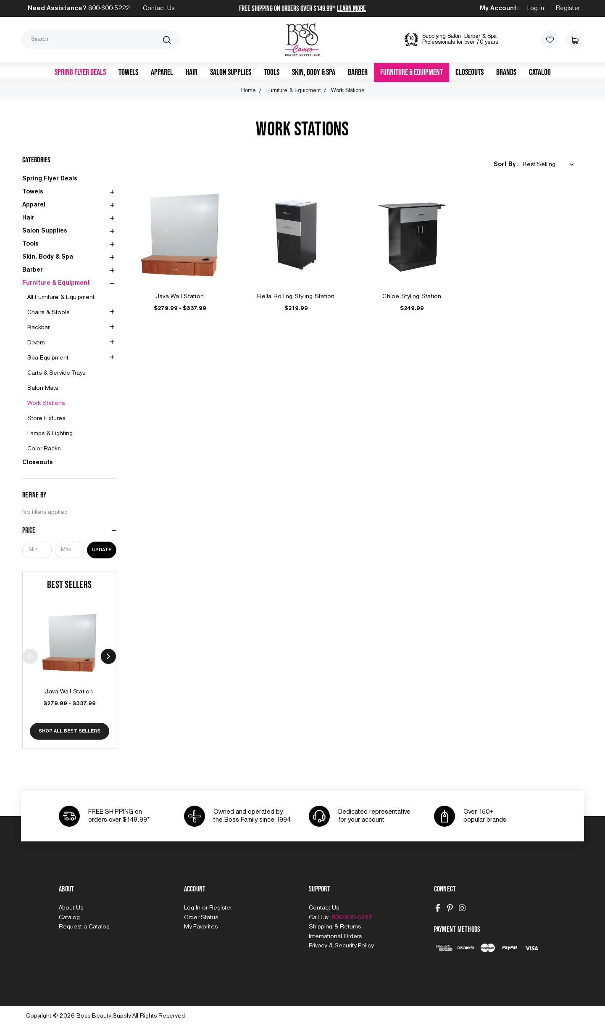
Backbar (38, 327)
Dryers (36, 342)
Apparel (162, 72)
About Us (71, 907)
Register (568, 8)
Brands (506, 72)
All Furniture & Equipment (61, 297)
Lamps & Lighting (50, 433)
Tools (271, 72)
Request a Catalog (84, 926)
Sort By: (506, 164)
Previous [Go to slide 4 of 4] (30, 656)
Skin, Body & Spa (313, 72)
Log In (535, 8)
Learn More (351, 8)
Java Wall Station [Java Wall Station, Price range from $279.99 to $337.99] (69, 691)
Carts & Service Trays (56, 372)
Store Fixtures (46, 418)
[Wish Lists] (550, 39)
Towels (128, 72)
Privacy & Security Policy (341, 945)
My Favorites (201, 926)
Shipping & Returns (335, 926)
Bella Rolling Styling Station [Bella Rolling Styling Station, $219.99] (295, 296)
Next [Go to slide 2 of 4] (108, 656)
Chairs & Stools (48, 312)
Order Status (201, 917)
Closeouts (469, 72)
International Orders (335, 936)
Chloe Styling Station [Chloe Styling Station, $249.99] (411, 296)
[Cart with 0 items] (575, 39)
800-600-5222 (108, 8)
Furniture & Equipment (411, 72)
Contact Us (159, 8)
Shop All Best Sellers (69, 731)
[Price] (69, 531)
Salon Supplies (230, 72)
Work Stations (46, 403)
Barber (358, 72)
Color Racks (43, 448)
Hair (191, 72)
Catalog (540, 72)
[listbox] (550, 164)
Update (101, 550)
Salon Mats (42, 388)
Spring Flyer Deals (80, 72)
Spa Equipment (47, 357)
